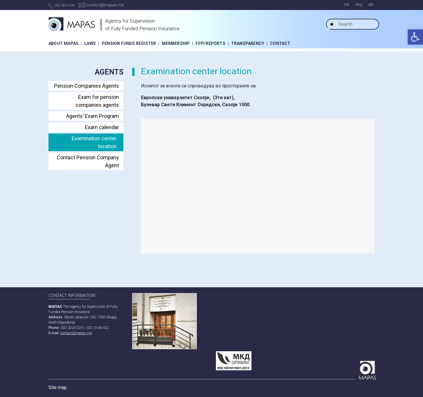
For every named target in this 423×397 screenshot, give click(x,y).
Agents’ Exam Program (92, 116)
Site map (57, 387)
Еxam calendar (102, 127)
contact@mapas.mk (101, 5)
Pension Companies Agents (86, 86)
